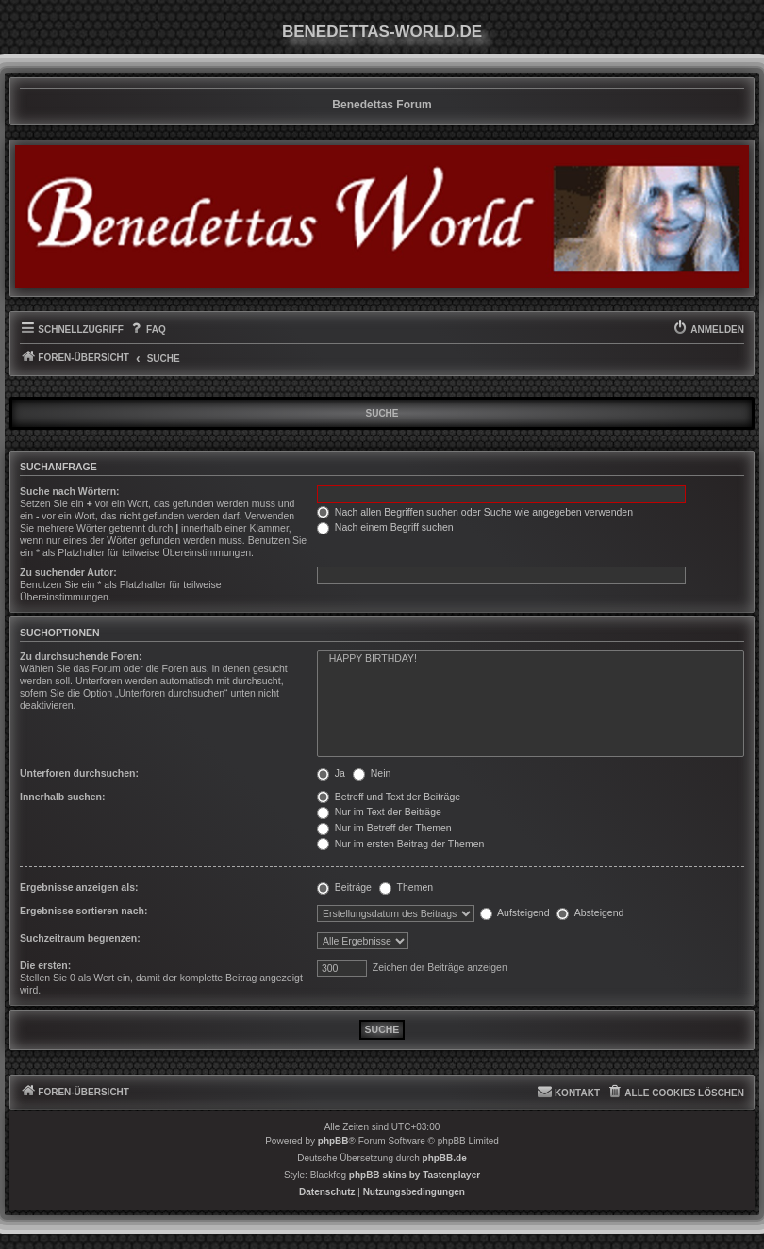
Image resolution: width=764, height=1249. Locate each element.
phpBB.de (445, 1158)
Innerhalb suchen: (62, 796)
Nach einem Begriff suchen (385, 527)
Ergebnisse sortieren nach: (83, 910)
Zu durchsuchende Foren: (81, 656)
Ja (331, 773)
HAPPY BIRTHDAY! (530, 659)
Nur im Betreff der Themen (384, 827)
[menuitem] (147, 330)
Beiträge (344, 887)
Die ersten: (45, 965)
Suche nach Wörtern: (70, 491)
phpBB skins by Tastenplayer (414, 1175)
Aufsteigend (515, 912)
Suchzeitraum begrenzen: (80, 938)
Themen (406, 887)
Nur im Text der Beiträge (379, 811)
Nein (372, 773)
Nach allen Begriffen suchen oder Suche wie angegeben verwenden (475, 512)
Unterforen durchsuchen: (79, 773)
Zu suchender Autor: (68, 572)
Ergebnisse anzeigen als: (79, 887)
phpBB (333, 1141)
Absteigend (589, 912)
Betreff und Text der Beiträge (388, 796)
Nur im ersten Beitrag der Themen (400, 843)
